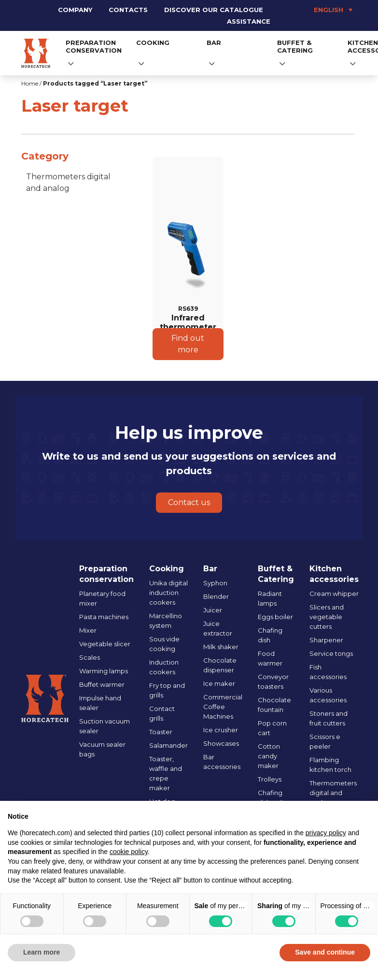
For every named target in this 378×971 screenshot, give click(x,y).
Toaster (160, 732)
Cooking (152, 42)
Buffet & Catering (295, 46)
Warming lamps (103, 671)
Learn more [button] (41, 952)
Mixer (88, 630)
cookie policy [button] (129, 851)
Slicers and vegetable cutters (326, 616)
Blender (216, 596)
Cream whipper (334, 593)
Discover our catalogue (213, 10)
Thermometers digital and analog (68, 182)
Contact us (189, 502)
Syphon (215, 583)
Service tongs (331, 653)
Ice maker (219, 683)
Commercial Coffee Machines (222, 706)
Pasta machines (103, 617)
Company (75, 10)
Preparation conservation (94, 46)
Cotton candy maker (269, 755)
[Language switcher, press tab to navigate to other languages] (317, 9)
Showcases (221, 743)
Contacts (128, 10)
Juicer (212, 610)
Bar (214, 42)
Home (29, 83)
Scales (89, 657)
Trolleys (269, 779)
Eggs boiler (275, 617)
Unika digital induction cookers (168, 592)
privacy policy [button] (326, 833)
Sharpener (326, 640)
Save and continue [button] (325, 952)
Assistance (248, 21)
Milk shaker (220, 647)
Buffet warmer (102, 684)
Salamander (168, 745)
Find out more (187, 343)
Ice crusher (220, 730)
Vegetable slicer (104, 644)
